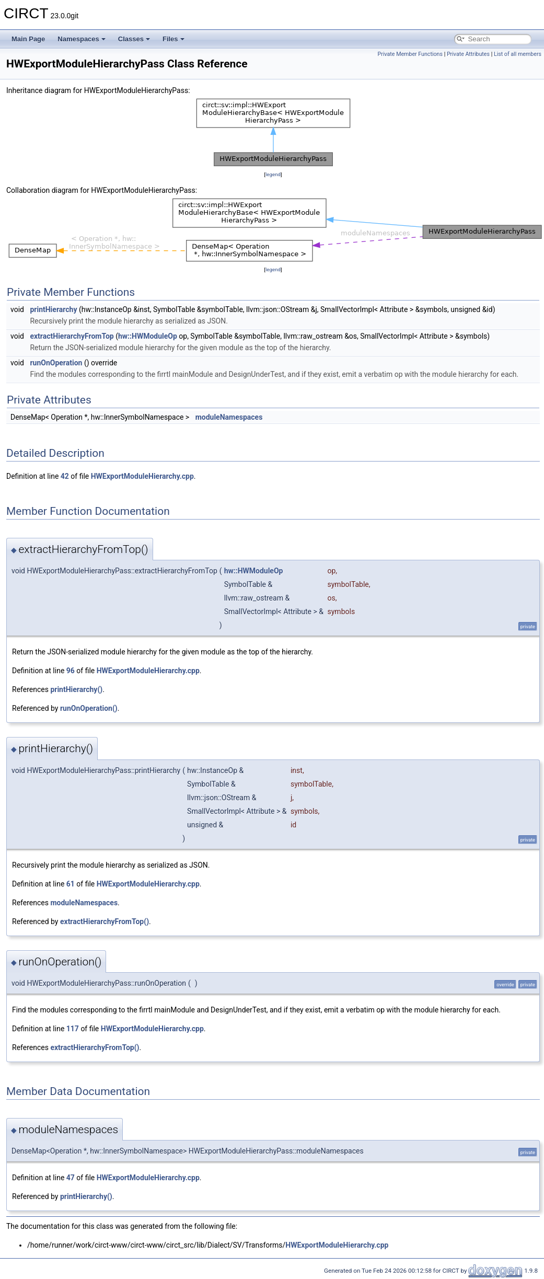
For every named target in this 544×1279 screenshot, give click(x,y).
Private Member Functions (410, 54)
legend (273, 174)
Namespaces (81, 39)
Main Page (28, 39)
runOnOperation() (89, 708)
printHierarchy (53, 309)
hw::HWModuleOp (147, 336)
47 (70, 1177)
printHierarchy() (76, 689)
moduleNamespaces (229, 417)
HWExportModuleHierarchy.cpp (142, 476)
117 (72, 1028)
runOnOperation (56, 363)
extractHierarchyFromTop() (104, 921)
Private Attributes (468, 54)
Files (173, 39)
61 (70, 884)
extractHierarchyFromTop (71, 336)
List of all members (517, 54)
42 (65, 476)
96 (70, 670)
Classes (134, 39)
